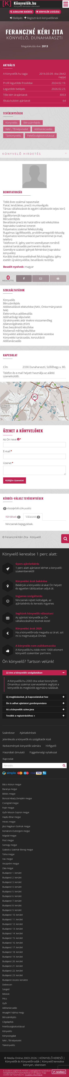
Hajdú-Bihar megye (11, 817)
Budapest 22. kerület (12, 970)
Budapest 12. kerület (12, 924)
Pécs (4, 998)
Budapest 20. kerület (12, 961)
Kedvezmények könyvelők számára (22, 746)
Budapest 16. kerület (12, 942)
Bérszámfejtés (9, 1017)
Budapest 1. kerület (12, 872)
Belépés (18, 17)
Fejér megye (8, 807)
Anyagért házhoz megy (13, 1012)
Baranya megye (9, 789)
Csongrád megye (10, 803)
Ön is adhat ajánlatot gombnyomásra (26, 703)
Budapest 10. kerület (12, 914)
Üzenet (7, 463)
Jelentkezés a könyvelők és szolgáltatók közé (27, 739)
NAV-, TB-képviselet (11, 1040)
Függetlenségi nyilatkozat (43, 752)
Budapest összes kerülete (15, 979)
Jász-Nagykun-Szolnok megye (16, 826)
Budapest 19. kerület (12, 956)
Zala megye (7, 868)
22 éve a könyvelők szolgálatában (24, 672)
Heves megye (8, 821)
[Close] (66, 153)
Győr (4, 1003)
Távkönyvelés (8, 1045)
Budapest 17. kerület (12, 947)
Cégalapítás (7, 1021)
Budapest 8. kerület (12, 905)
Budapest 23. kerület (12, 975)
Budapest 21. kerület (12, 965)
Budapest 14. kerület (12, 933)
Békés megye (8, 793)
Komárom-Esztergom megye (16, 830)
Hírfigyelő (51, 746)
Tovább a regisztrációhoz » (20, 715)
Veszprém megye (10, 863)
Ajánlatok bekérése (22, 11)
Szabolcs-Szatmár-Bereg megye (17, 849)
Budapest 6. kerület (12, 896)
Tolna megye (8, 854)
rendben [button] (59, 1071)
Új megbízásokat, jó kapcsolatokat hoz (27, 696)
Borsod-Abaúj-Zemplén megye (17, 798)
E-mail (6, 451)
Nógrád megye (9, 835)
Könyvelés (7, 1031)
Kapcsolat (8, 759)
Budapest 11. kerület (12, 919)
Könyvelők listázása (49, 11)
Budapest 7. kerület (12, 900)
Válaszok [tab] (33, 516)
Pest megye (8, 840)
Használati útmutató (14, 752)
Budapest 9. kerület (12, 910)
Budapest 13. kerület (12, 928)
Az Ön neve (11, 439)
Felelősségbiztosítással (13, 1026)
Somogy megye (9, 844)
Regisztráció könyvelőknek (42, 17)
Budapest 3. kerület (12, 882)
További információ (33, 1074)
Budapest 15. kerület (12, 938)
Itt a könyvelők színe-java (20, 709)
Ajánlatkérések (28, 733)
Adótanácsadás (9, 1007)
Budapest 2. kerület (12, 877)
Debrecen (7, 984)
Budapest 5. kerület (12, 891)
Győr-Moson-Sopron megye (15, 812)
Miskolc (6, 993)
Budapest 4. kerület (12, 886)
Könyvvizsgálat (9, 1035)
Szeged (5, 989)
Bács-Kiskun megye (11, 784)
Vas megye (7, 858)
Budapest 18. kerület (12, 952)
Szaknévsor (8, 733)
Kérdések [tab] (13, 516)
